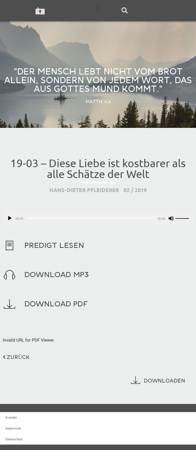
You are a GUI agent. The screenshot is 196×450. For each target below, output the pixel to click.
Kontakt (11, 417)
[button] (98, 9)
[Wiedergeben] (9, 218)
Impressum (13, 428)
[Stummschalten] (171, 218)
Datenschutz (14, 439)
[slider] (90, 218)
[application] (98, 217)
